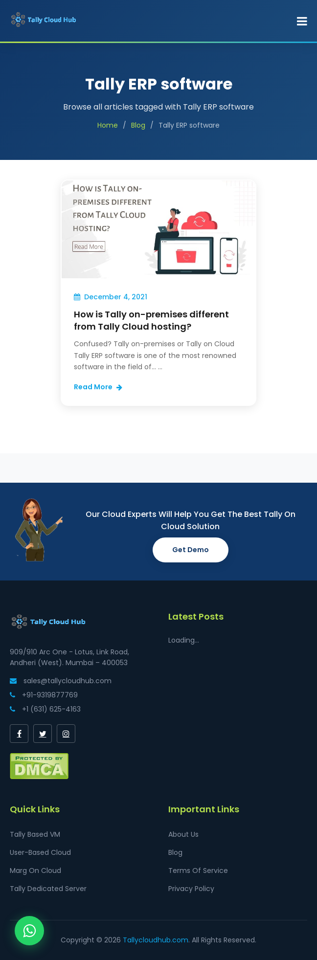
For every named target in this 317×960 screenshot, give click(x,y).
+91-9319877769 (44, 695)
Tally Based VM (35, 834)
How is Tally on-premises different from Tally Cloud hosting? (151, 320)
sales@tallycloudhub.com (61, 681)
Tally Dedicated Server (48, 888)
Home (107, 125)
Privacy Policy (191, 888)
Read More (98, 387)
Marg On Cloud (35, 870)
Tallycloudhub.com (155, 940)
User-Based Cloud (40, 852)
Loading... (183, 640)
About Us (183, 834)
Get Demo (190, 550)
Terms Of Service (198, 870)
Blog (138, 125)
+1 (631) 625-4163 (45, 709)
